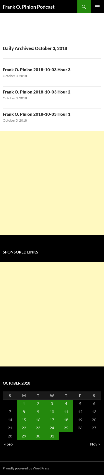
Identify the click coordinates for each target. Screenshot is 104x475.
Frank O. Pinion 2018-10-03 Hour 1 (36, 114)
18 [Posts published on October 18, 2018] (66, 419)
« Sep (8, 444)
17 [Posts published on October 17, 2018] (52, 419)
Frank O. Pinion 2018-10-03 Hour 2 (36, 91)
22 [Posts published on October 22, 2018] (24, 427)
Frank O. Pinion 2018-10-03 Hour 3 (36, 69)
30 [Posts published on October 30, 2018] (38, 436)
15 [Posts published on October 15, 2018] (24, 419)
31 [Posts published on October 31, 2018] (52, 436)
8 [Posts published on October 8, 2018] (24, 411)
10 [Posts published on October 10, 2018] (52, 411)
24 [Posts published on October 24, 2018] (52, 427)
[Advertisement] (52, 183)
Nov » (95, 444)
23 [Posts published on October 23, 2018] (38, 427)
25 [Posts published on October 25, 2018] (66, 427)
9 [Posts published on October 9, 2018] (38, 411)
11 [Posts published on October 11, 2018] (66, 411)
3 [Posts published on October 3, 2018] (52, 403)
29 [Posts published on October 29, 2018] (24, 436)
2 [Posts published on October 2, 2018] (38, 403)
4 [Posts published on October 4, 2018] (66, 403)
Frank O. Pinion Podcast (29, 7)
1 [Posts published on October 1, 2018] (24, 403)
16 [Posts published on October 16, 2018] (38, 419)
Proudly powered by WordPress (26, 468)
